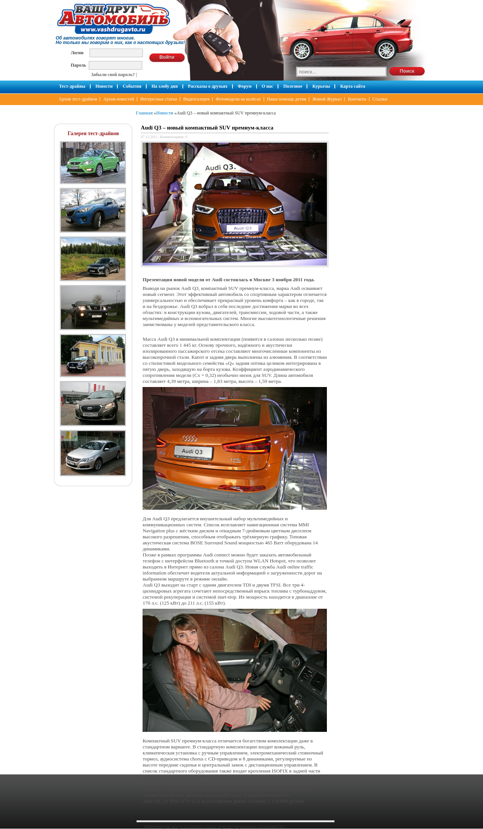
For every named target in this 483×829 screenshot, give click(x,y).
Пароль (78, 64)
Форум (245, 86)
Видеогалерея (196, 99)
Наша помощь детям (287, 99)
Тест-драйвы (72, 86)
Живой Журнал (327, 99)
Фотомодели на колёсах (238, 99)
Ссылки (379, 99)
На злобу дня (165, 86)
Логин (77, 52)
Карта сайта (352, 86)
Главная (144, 113)
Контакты (357, 99)
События (132, 86)
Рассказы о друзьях (208, 86)
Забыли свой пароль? (113, 74)
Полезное (292, 86)
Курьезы (321, 86)
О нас (267, 86)
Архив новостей (118, 99)
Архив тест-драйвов (78, 99)
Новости (104, 86)
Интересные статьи (158, 99)
